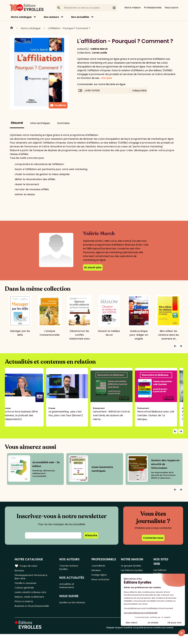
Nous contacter (101, 580)
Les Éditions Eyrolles (133, 570)
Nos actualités (80, 17)
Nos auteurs (51, 17)
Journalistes (99, 565)
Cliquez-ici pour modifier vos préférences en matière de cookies (139, 631)
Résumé (17, 123)
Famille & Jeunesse (26, 584)
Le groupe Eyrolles (132, 565)
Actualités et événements (67, 587)
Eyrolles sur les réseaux (69, 606)
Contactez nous (153, 538)
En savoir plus (92, 267)
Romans (19, 570)
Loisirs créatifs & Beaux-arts (31, 594)
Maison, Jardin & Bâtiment (30, 599)
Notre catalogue (21, 17)
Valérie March (99, 49)
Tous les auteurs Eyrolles (69, 567)
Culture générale (25, 589)
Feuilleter (58, 105)
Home (11, 28)
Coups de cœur (26, 566)
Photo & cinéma (24, 604)
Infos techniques (40, 123)
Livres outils (99, 52)
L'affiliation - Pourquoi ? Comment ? (69, 28)
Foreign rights (100, 575)
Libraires (97, 570)
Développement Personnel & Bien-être (32, 577)
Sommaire (63, 123)
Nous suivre (171, 7)
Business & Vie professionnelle (33, 609)
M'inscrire (91, 535)
